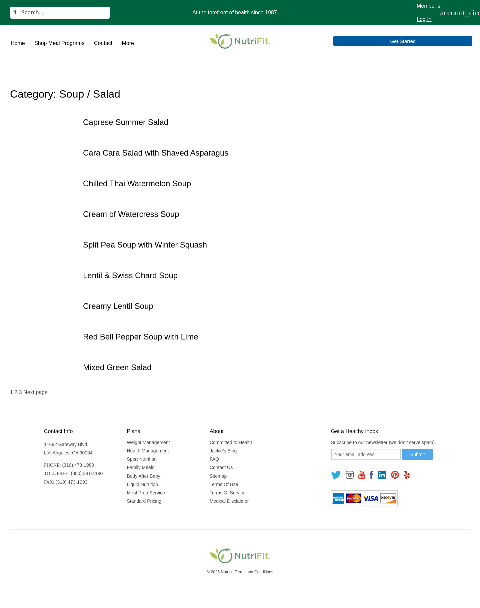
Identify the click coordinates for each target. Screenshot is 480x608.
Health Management (148, 450)
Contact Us (221, 467)
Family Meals (140, 467)
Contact (103, 43)
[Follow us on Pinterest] (395, 474)
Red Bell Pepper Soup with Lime (140, 336)
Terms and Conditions (254, 572)
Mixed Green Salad (117, 367)
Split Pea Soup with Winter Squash (145, 244)
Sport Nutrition (141, 459)
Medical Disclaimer (229, 501)
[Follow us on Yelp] (407, 474)
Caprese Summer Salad (125, 122)
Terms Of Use (224, 484)
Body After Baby (143, 476)
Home (18, 43)
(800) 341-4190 (87, 473)
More (128, 43)
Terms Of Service (227, 492)
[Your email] (366, 454)
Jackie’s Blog (223, 450)
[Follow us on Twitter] (336, 474)
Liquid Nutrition (142, 484)
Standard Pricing (144, 501)
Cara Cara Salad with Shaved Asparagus (155, 152)
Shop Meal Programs (59, 43)
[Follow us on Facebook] (372, 474)
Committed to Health (231, 442)
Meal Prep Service (146, 492)
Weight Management (148, 442)
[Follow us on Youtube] (361, 474)
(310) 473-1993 (72, 482)
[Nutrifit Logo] (240, 41)
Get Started (443, 41)
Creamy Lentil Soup (118, 306)
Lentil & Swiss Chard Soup (130, 275)
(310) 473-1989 (78, 465)
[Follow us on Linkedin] (382, 474)
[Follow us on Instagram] (350, 474)
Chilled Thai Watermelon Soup (137, 183)
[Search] (60, 13)
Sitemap (218, 476)
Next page (35, 392)
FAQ (214, 459)
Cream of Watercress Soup (131, 214)
